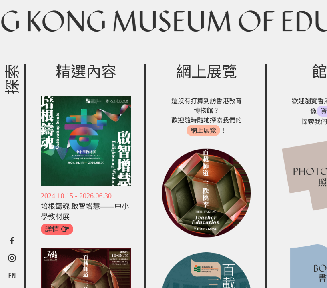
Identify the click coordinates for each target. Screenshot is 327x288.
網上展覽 (203, 130)
